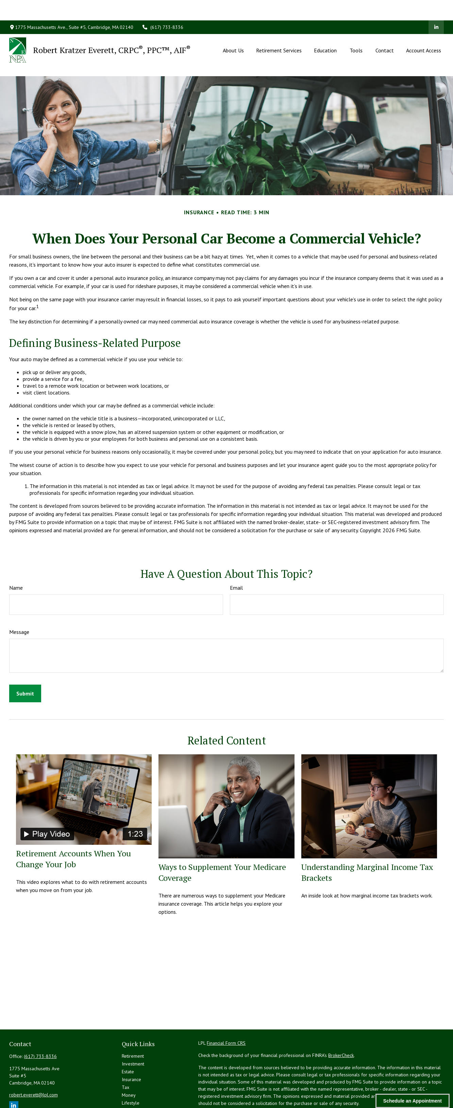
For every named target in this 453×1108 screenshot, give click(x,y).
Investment (133, 1033)
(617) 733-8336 (162, 7)
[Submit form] (25, 663)
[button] (233, 29)
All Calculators (136, 1096)
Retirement (133, 1025)
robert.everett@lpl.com (33, 1064)
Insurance (131, 1049)
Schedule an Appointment (412, 1101)
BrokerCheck (341, 1025)
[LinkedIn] (436, 7)
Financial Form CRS (226, 1012)
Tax (125, 1057)
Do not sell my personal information (397, 1092)
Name (16, 557)
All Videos (132, 1088)
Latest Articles (136, 1080)
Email (236, 557)
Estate (128, 1041)
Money (129, 1064)
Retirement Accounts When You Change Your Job (73, 828)
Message (19, 601)
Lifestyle (130, 1072)
